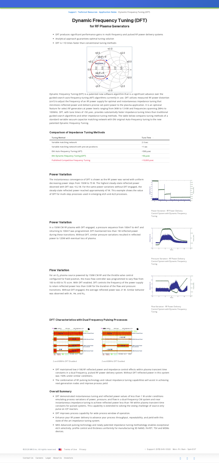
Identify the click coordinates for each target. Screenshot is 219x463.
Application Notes (108, 12)
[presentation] (109, 231)
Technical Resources (87, 12)
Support (72, 12)
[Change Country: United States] (60, 449)
